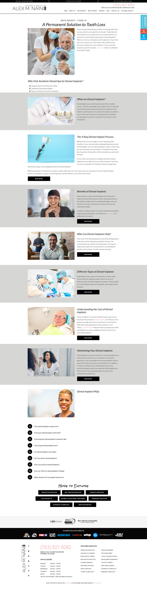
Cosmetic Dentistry (97, 492)
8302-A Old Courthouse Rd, (117, 7)
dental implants (99, 320)
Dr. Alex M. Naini (87, 327)
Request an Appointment (24, 1)
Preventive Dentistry (49, 492)
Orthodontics (46, 498)
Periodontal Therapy (88, 556)
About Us (72, 11)
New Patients (92, 11)
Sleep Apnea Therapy (107, 565)
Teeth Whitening (106, 553)
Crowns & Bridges (86, 562)
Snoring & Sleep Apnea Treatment (73, 498)
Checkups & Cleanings (88, 553)
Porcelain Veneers (107, 550)
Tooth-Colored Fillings (109, 556)
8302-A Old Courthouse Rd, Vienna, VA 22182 (52, 552)
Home (65, 11)
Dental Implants (86, 568)
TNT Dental (97, 583)
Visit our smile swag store (122, 1)
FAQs (108, 11)
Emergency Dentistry (99, 498)
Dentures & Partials (87, 565)
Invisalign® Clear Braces (109, 559)
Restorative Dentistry (73, 492)
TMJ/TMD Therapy (107, 562)
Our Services (81, 11)
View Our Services (84, 504)
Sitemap (68, 583)
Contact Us (115, 11)
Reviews (101, 11)
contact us (100, 48)
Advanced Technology (61, 504)
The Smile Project (127, 11)
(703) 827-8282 (123, 4)
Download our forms (73, 1)
